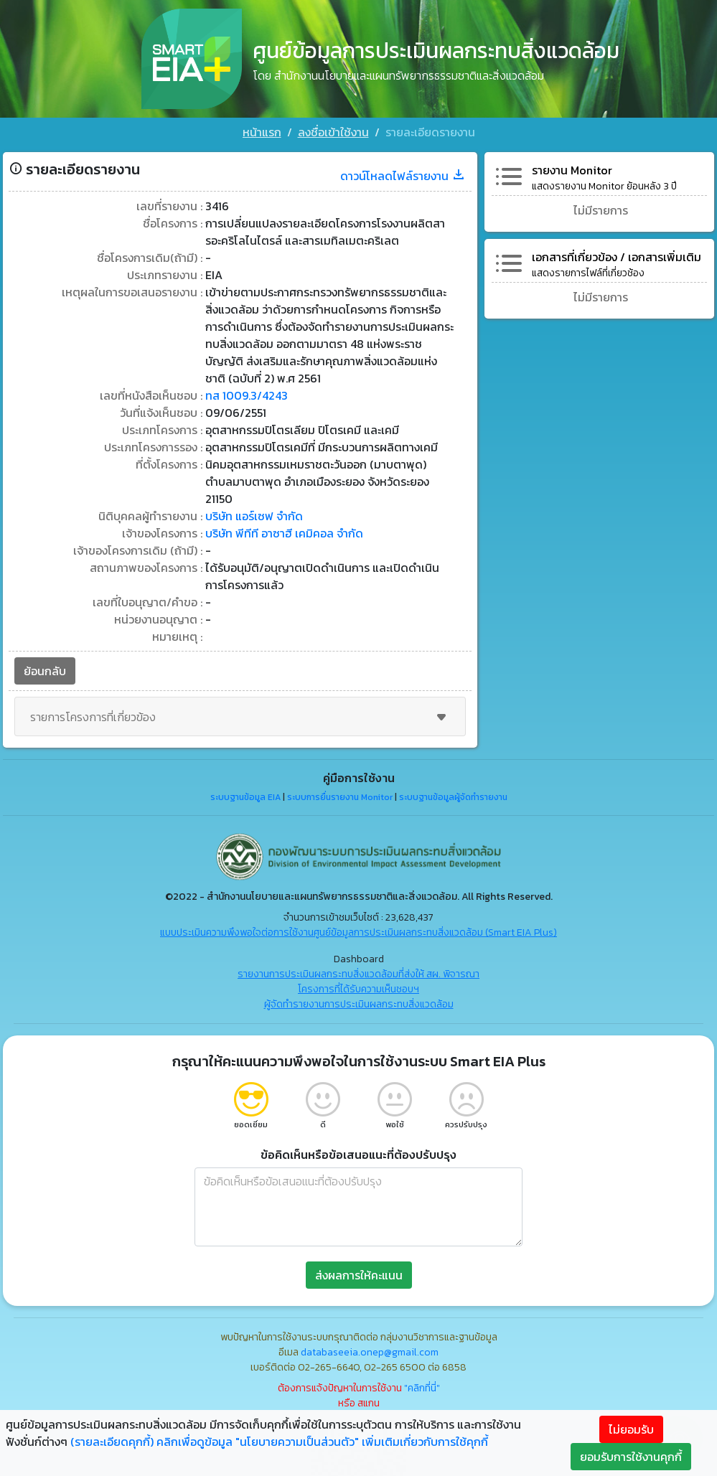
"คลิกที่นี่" (422, 1388)
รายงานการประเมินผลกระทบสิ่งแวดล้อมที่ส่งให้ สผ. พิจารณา (358, 974)
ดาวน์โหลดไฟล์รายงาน (403, 175)
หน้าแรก (262, 132)
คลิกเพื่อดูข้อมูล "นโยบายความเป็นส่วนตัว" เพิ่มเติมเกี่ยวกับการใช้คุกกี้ (322, 1441)
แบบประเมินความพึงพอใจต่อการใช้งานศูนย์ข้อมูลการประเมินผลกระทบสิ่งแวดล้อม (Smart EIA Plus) (358, 932)
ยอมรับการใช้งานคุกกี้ (631, 1456)
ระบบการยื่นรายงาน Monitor (340, 797)
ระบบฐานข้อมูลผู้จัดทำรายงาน (453, 797)
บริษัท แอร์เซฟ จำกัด (254, 516)
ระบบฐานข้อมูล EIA (245, 797)
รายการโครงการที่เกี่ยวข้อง (240, 716)
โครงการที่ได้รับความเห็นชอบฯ (358, 989)
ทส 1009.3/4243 (246, 395)
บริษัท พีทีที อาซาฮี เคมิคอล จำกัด (284, 533)
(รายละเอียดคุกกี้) (112, 1441)
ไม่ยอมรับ (631, 1429)
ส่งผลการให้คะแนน (359, 1275)
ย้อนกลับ (45, 671)
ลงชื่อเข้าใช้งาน (333, 132)
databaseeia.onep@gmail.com (370, 1352)
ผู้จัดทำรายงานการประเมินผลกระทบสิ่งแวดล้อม (359, 1004)
